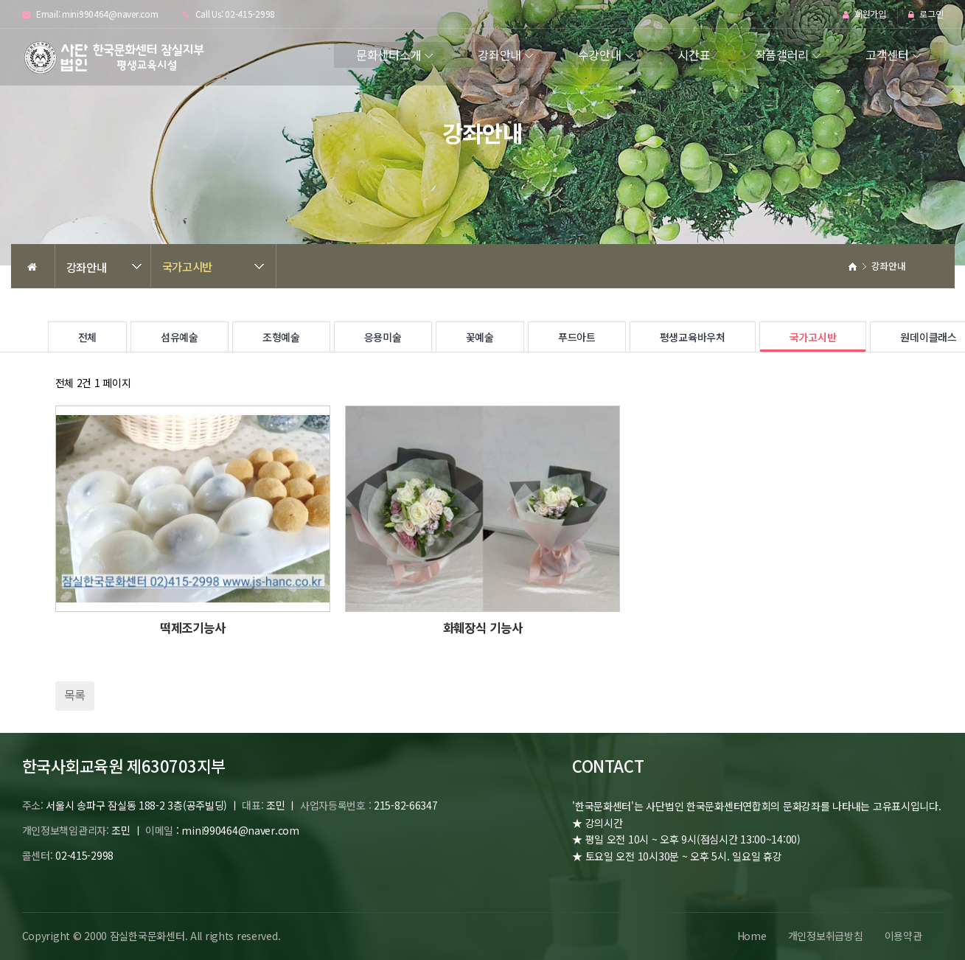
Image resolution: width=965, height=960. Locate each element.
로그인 (926, 14)
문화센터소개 (388, 54)
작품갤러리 (782, 54)
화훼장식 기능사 (483, 627)
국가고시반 (187, 266)
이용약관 (903, 935)
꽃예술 (480, 337)
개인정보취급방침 (824, 935)
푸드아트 (577, 337)
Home (749, 935)
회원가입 (864, 14)
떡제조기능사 (192, 627)
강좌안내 (499, 54)
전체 (87, 337)
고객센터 (887, 54)
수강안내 (599, 54)
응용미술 (383, 337)
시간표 (693, 54)
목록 (75, 694)
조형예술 (281, 337)
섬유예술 (179, 337)
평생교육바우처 (692, 337)
